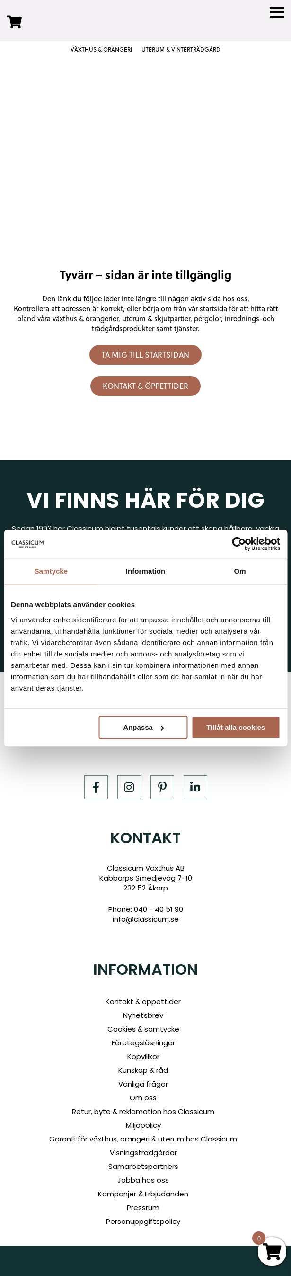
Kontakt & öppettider (145, 386)
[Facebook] (96, 787)
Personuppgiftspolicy (143, 1221)
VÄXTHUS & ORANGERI (101, 50)
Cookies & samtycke (143, 1029)
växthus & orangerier (85, 318)
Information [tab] (146, 571)
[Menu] (277, 12)
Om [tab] (240, 571)
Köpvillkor (143, 1056)
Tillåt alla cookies (235, 727)
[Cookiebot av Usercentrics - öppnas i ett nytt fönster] (238, 544)
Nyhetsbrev (143, 1015)
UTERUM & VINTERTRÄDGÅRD (180, 50)
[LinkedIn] (195, 787)
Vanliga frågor (143, 1084)
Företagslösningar (143, 1043)
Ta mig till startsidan (145, 355)
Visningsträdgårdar (143, 1153)
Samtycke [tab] (51, 571)
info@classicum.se (146, 919)
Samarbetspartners (143, 1166)
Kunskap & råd (143, 1070)
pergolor (207, 318)
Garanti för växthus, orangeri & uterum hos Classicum (143, 1139)
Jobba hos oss (143, 1180)
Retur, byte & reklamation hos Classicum (143, 1111)
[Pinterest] (162, 787)
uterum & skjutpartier (156, 318)
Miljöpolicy (143, 1125)
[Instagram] (129, 787)
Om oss (143, 1098)
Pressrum (143, 1208)
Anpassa (143, 727)
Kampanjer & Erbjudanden (143, 1194)
